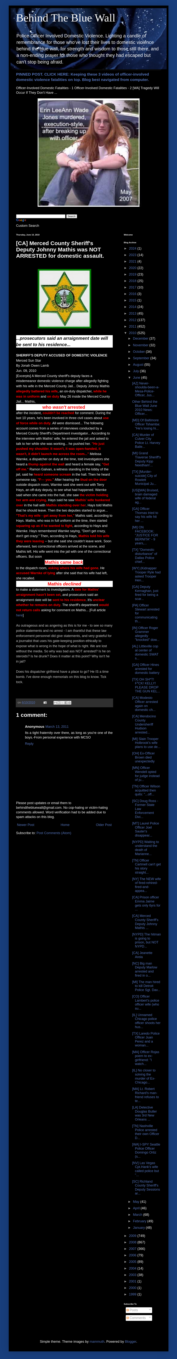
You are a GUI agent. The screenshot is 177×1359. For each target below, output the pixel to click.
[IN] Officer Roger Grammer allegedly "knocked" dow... (145, 634)
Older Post (104, 825)
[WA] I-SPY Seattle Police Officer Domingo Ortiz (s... (146, 1150)
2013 (133, 313)
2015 (133, 300)
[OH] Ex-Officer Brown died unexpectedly (143, 757)
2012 (133, 320)
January (139, 1227)
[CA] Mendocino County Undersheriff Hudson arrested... (144, 724)
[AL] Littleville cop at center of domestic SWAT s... (145, 652)
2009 (133, 1236)
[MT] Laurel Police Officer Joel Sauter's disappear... (145, 829)
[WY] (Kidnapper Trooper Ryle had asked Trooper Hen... (146, 574)
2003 (133, 1275)
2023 (133, 255)
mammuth (97, 1341)
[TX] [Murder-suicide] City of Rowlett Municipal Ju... (144, 478)
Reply (29, 744)
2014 (133, 307)
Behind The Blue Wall (66, 18)
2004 (133, 1268)
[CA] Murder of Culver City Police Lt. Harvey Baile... (146, 441)
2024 (133, 248)
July (136, 371)
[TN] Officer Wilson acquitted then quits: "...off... (146, 790)
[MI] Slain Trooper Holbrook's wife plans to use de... (146, 743)
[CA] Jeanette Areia (142, 955)
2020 (133, 268)
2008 (133, 1242)
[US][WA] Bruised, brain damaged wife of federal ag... (145, 496)
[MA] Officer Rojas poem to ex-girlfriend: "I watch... (145, 1058)
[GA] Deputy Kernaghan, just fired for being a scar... (145, 593)
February (140, 1221)
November (141, 345)
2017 (133, 287)
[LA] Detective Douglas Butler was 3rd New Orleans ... (144, 1113)
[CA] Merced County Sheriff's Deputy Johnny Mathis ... (145, 922)
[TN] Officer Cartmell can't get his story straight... (146, 866)
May (136, 1202)
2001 (133, 1281)
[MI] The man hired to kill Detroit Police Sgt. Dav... (146, 986)
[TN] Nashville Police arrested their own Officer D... (145, 1132)
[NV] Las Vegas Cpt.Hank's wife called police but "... (145, 1169)
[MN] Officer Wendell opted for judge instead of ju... (146, 774)
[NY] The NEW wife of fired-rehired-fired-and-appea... (146, 885)
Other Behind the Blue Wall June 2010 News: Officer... (144, 408)
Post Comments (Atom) (54, 833)
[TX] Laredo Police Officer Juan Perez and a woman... (146, 1039)
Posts (132, 1310)
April (137, 1208)
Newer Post (25, 825)
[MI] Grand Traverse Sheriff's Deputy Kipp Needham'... (146, 459)
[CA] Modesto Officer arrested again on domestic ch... (145, 704)
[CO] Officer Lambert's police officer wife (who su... (145, 1002)
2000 (133, 1288)
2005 (133, 1262)
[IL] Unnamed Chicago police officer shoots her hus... (146, 1021)
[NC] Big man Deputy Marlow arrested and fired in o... (144, 969)
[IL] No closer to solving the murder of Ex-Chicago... (143, 1076)
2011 (133, 326)
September (141, 358)
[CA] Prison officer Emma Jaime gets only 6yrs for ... (146, 903)
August (138, 364)
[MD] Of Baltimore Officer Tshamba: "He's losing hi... (146, 424)
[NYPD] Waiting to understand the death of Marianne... (145, 848)
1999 (133, 1294)
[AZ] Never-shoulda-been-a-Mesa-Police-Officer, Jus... (145, 389)
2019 (133, 274)
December (141, 338)
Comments (136, 1318)
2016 (133, 294)
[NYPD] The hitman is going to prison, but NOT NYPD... (146, 940)
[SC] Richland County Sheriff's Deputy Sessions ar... (146, 1187)
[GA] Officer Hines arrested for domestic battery (145, 669)
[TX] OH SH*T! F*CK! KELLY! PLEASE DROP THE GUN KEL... (146, 685)
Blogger (130, 1341)
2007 (133, 1249)
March (138, 1215)
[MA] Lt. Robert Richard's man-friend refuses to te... (145, 1095)
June (137, 377)
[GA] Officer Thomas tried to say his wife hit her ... (145, 515)
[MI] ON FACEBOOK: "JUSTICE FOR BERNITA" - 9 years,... (145, 535)
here (19, 615)
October (139, 352)
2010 (133, 333)
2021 (133, 261)
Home (65, 825)
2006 (133, 1255)
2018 (133, 281)
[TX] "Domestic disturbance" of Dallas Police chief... (144, 556)
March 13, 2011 (57, 727)
